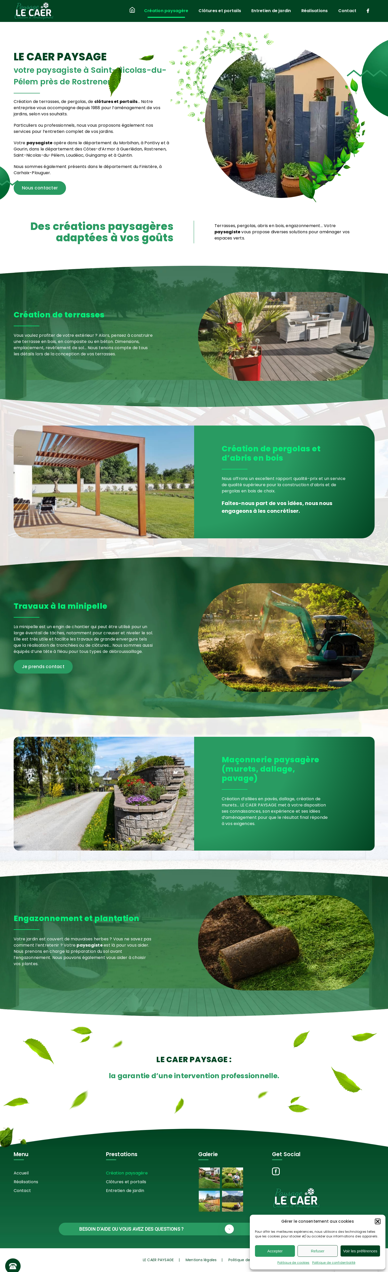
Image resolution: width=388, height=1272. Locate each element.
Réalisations (26, 1182)
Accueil (21, 1173)
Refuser (318, 1251)
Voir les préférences (360, 1251)
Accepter (275, 1251)
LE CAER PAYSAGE (158, 1259)
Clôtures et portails (126, 1182)
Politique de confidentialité (334, 1262)
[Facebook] (276, 1171)
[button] (377, 1221)
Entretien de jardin (125, 1191)
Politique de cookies (293, 1262)
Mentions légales (201, 1259)
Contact (22, 1191)
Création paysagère (127, 1173)
